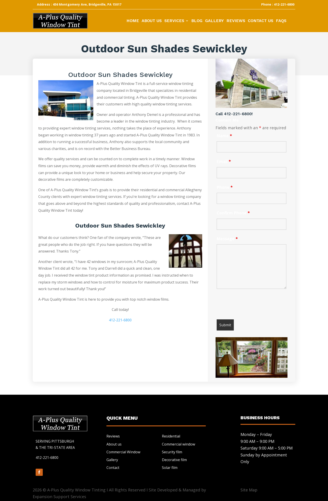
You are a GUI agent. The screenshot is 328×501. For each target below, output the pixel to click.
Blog (196, 21)
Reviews (235, 21)
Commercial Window (123, 452)
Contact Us (260, 21)
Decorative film (174, 459)
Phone (225, 187)
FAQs (281, 21)
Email (224, 161)
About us (114, 444)
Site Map (248, 490)
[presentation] (250, 305)
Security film (172, 452)
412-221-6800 (120, 320)
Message (227, 238)
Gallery (214, 21)
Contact (112, 467)
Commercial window (178, 444)
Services (174, 21)
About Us (152, 21)
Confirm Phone (233, 213)
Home (132, 21)
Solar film (169, 467)
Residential (171, 436)
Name (224, 135)
